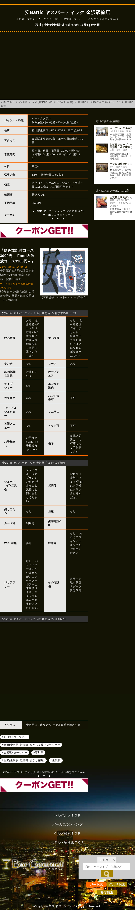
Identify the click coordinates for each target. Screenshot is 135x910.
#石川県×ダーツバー (14, 736)
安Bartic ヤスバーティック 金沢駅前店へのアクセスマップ (44, 671)
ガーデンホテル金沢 (121, 128)
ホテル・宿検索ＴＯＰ (67, 842)
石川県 (23, 101)
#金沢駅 (55, 760)
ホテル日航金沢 (119, 164)
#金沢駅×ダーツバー (14, 752)
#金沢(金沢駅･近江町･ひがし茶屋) (23, 760)
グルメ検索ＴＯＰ (67, 833)
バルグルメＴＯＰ (67, 815)
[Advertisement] (67, 68)
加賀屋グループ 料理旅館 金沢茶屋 (121, 146)
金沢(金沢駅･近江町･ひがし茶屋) (52, 101)
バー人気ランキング (67, 824)
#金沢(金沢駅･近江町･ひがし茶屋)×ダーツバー (31, 744)
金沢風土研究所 (119, 197)
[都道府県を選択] (106, 860)
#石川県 (38, 752)
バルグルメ (8, 101)
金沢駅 (82, 101)
